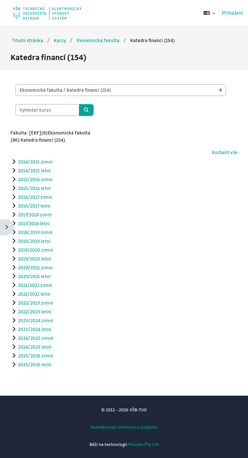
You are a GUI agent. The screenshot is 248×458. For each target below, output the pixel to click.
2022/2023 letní (34, 311)
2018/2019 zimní (35, 232)
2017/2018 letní (34, 223)
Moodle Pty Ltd (143, 444)
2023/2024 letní (34, 329)
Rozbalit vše (225, 152)
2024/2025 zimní (35, 338)
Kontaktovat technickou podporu (124, 427)
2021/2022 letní (34, 294)
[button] (209, 13)
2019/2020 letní (34, 258)
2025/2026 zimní (35, 355)
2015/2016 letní (34, 188)
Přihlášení (232, 13)
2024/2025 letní (34, 347)
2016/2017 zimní (35, 197)
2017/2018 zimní (35, 214)
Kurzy (60, 40)
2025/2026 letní (34, 364)
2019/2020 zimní (35, 250)
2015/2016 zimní (35, 179)
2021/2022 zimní (35, 285)
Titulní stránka (27, 40)
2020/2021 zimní (35, 267)
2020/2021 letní (34, 276)
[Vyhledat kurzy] (47, 110)
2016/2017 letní (34, 206)
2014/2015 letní (34, 170)
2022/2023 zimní (35, 303)
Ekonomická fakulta (98, 40)
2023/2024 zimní (35, 320)
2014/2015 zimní (35, 162)
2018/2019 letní (34, 241)
